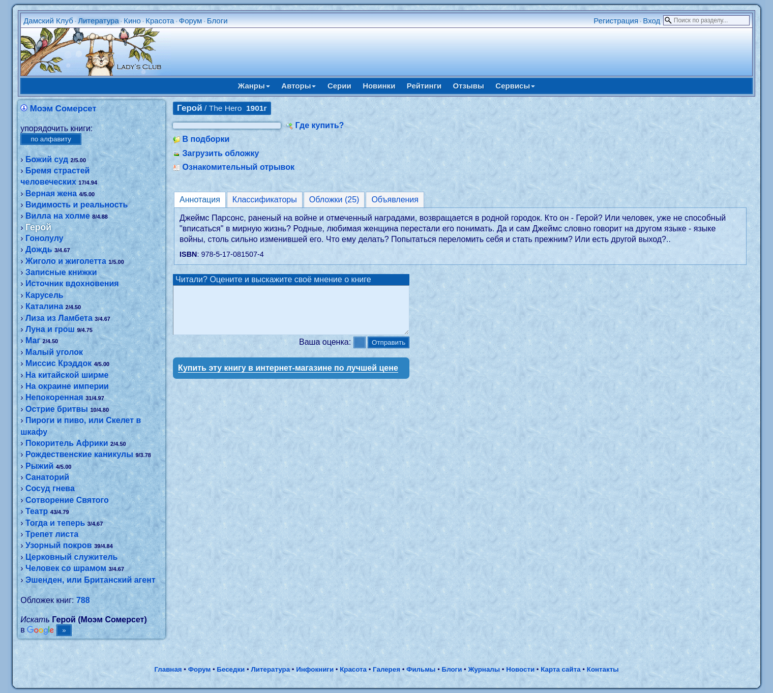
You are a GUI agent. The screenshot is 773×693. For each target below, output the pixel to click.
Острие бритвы (56, 409)
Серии (339, 85)
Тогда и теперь (55, 523)
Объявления (395, 199)
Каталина (44, 306)
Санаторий (47, 477)
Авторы (298, 85)
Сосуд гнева (50, 488)
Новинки (379, 85)
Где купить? (319, 125)
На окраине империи (67, 386)
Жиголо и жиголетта (65, 261)
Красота (159, 20)
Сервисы (515, 85)
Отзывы (468, 85)
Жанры (254, 85)
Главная (168, 669)
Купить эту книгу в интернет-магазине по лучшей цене (288, 377)
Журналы (484, 669)
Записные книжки (61, 272)
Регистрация (615, 20)
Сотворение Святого (67, 500)
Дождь (38, 249)
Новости (520, 669)
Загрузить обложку (221, 153)
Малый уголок (54, 352)
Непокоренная (54, 397)
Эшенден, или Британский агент (90, 580)
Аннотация (200, 199)
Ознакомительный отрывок (238, 167)
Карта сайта (560, 669)
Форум (190, 20)
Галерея (386, 669)
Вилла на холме (57, 216)
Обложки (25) (334, 199)
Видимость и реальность (76, 204)
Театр (36, 511)
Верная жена (51, 193)
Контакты (603, 669)
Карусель (44, 295)
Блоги (217, 20)
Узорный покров (58, 545)
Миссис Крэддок (58, 363)
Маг (32, 340)
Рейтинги (424, 85)
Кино (132, 20)
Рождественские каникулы (79, 454)
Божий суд (46, 159)
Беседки (231, 669)
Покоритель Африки (66, 443)
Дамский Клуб (48, 20)
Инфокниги (315, 669)
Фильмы (420, 669)
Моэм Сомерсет (63, 108)
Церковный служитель (71, 557)
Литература (98, 20)
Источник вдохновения (72, 283)
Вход (651, 20)
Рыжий (39, 466)
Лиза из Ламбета (59, 318)
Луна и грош (50, 329)
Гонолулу (44, 238)
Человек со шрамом (65, 568)
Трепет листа (51, 534)
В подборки (206, 139)
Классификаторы (264, 199)
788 (83, 600)
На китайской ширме (67, 375)
